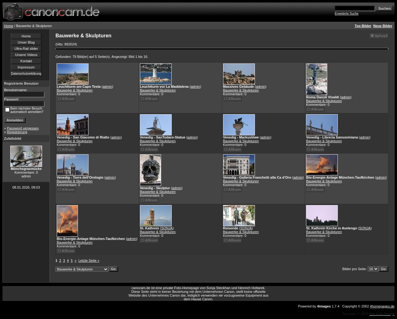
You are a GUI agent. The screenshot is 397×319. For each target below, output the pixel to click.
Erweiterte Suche (346, 13)
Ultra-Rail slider (26, 48)
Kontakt (26, 61)
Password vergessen (23, 128)
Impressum (26, 67)
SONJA (167, 228)
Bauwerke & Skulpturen (75, 90)
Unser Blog (26, 42)
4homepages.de (382, 306)
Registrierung (17, 132)
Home (8, 26)
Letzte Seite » (89, 260)
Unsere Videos (26, 55)
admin (107, 86)
